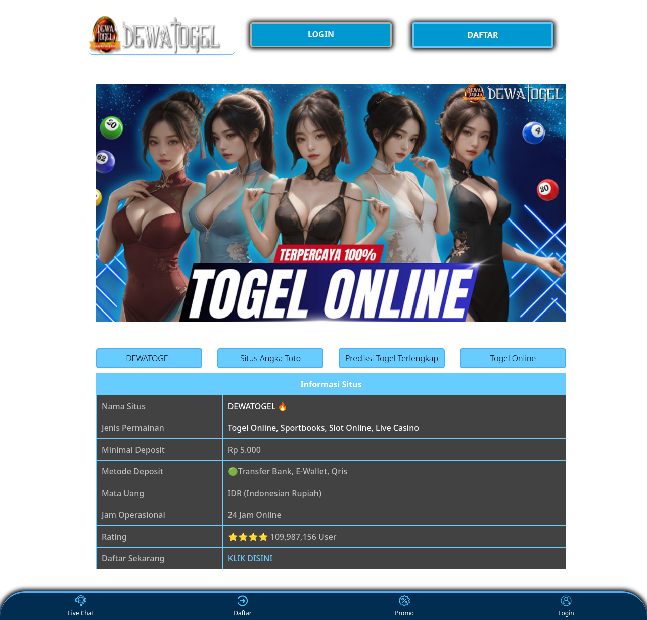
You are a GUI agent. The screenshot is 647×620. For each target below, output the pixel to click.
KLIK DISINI (250, 558)
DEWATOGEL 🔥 (258, 406)
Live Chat (81, 606)
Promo (404, 606)
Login (566, 606)
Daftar (243, 606)
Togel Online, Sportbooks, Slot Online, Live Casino (323, 427)
